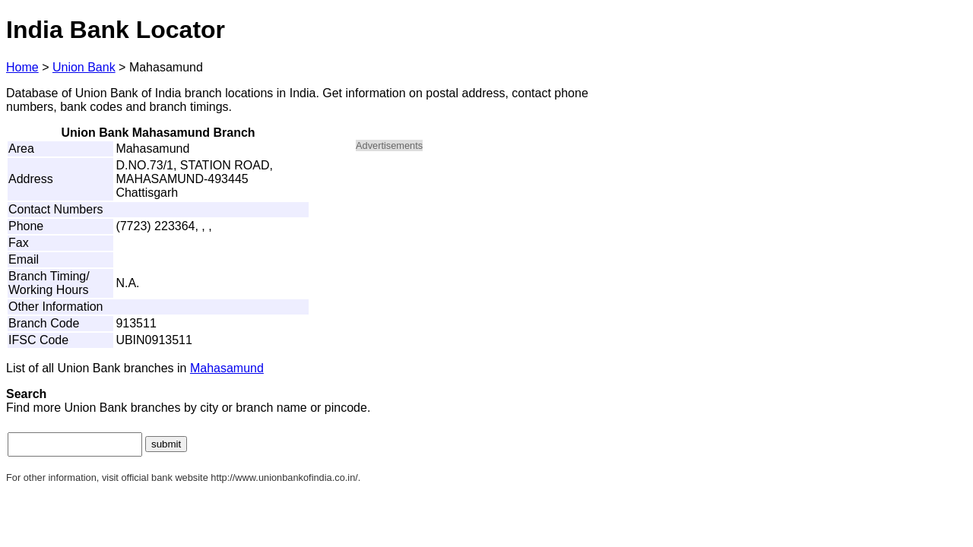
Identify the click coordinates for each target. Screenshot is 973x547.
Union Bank (84, 67)
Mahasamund (227, 368)
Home (22, 67)
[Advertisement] (485, 270)
